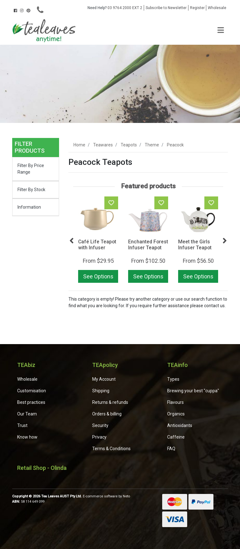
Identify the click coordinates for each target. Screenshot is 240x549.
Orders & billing (107, 413)
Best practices (31, 402)
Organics (176, 413)
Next (225, 241)
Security (100, 425)
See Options (98, 276)
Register (197, 8)
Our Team (27, 413)
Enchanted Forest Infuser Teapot (148, 245)
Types (173, 379)
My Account (104, 379)
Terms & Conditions (111, 448)
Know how (27, 437)
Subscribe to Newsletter (166, 8)
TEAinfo (177, 365)
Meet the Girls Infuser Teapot (195, 245)
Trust (22, 425)
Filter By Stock (31, 189)
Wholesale (217, 8)
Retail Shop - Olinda (42, 468)
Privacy (99, 437)
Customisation (31, 390)
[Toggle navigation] (220, 30)
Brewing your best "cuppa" (193, 390)
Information (29, 207)
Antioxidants (179, 425)
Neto (126, 496)
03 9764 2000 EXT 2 (115, 8)
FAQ (171, 448)
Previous (71, 241)
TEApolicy (105, 365)
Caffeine (176, 437)
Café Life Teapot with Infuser (97, 245)
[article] (98, 241)
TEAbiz (26, 365)
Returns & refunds (110, 402)
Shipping (100, 390)
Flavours (175, 402)
